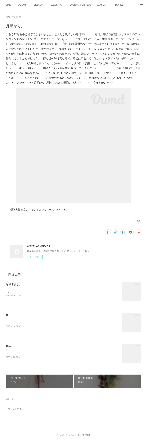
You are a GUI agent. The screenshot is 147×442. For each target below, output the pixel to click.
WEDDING (56, 4)
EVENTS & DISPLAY (80, 4)
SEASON (101, 4)
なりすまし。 (14, 284)
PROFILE (118, 4)
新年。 (10, 346)
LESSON (38, 4)
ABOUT (22, 4)
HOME (7, 4)
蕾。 (8, 315)
